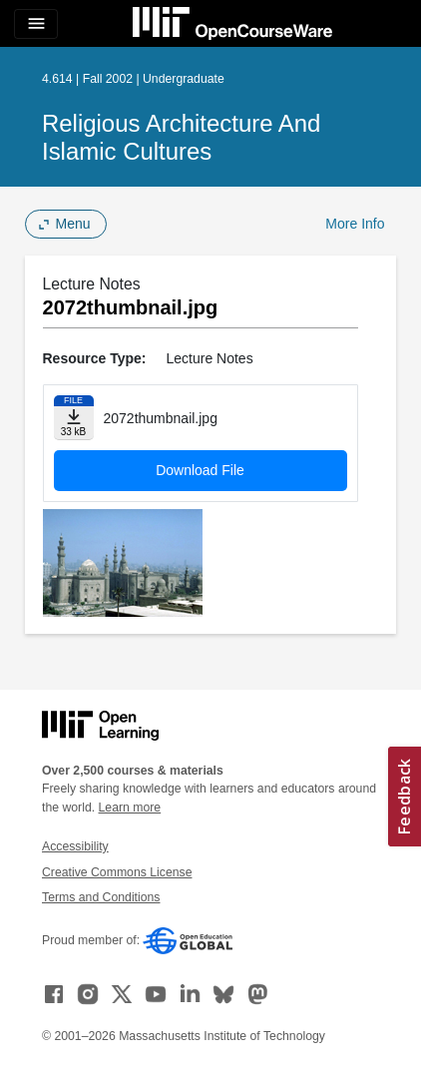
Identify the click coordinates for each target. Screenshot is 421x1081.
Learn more (130, 807)
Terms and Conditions (101, 897)
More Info (354, 224)
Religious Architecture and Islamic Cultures (181, 137)
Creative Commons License (117, 872)
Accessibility (75, 846)
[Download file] (74, 417)
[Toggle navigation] (36, 24)
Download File (200, 470)
